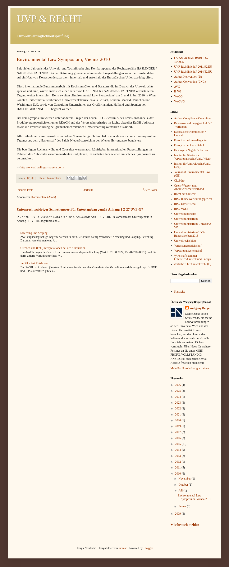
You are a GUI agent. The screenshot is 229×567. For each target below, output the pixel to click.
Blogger (148, 548)
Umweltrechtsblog (185, 240)
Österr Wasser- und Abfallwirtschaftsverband (189, 187)
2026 (178, 384)
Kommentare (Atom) (43, 197)
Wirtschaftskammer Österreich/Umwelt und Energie (193, 257)
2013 (178, 455)
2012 (178, 461)
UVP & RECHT (49, 18)
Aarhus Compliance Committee (192, 118)
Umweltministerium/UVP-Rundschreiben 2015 (189, 234)
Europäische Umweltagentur (191, 140)
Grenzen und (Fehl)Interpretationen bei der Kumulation (53, 248)
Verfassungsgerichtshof (188, 245)
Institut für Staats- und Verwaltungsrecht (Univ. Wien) (192, 157)
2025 (178, 390)
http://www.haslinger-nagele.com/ (42, 167)
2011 (178, 467)
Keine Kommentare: (50, 178)
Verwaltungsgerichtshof (188, 250)
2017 (178, 432)
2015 (178, 444)
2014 (178, 449)
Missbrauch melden (184, 525)
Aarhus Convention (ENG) (190, 81)
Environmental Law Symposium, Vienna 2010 (63, 59)
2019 (178, 426)
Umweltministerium (186, 218)
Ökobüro (179, 180)
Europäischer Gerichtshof (189, 145)
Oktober (183, 484)
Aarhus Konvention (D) (188, 76)
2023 (178, 402)
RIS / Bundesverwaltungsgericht (193, 199)
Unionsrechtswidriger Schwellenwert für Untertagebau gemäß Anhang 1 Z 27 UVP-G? (80, 209)
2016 (178, 438)
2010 (178, 473)
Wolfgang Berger (200, 308)
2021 (178, 414)
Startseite (87, 190)
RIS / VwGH (181, 209)
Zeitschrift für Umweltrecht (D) (192, 264)
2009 (178, 513)
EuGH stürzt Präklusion (34, 263)
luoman (123, 548)
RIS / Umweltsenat (185, 204)
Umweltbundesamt (185, 213)
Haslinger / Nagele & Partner (191, 150)
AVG (177, 86)
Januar (182, 506)
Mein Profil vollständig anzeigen (189, 368)
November (185, 478)
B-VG (177, 91)
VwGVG (179, 101)
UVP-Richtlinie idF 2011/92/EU (193, 66)
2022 (178, 408)
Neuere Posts (25, 190)
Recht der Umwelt (185, 194)
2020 (178, 420)
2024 (178, 396)
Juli (180, 490)
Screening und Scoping (34, 233)
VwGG (178, 96)
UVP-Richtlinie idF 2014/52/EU (193, 71)
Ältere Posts (150, 190)
